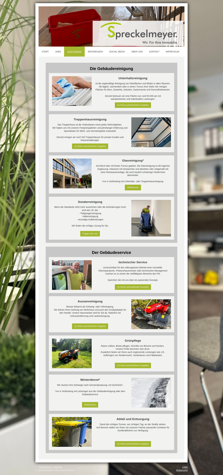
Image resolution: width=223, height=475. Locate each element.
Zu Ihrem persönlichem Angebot (133, 105)
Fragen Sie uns (90, 233)
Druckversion (43, 467)
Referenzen (133, 187)
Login (185, 467)
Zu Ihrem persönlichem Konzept (133, 287)
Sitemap (58, 467)
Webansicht (182, 470)
